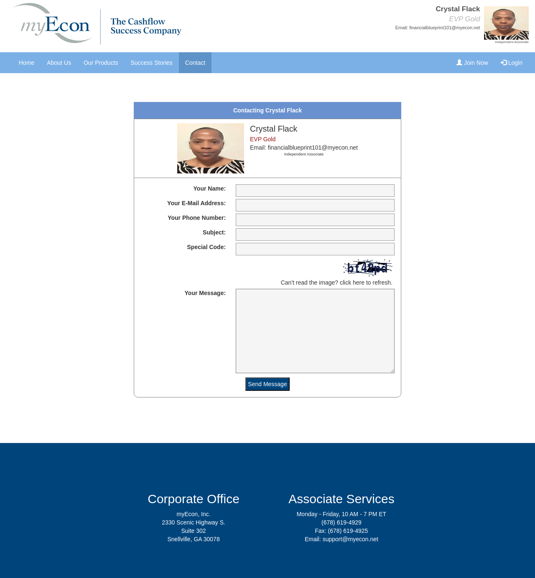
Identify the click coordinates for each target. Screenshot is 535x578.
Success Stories (151, 62)
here (358, 282)
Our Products (101, 62)
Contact (195, 62)
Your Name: (210, 188)
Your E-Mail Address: (196, 203)
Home (26, 62)
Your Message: (205, 293)
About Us (59, 62)
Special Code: (206, 247)
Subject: (214, 232)
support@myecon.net (350, 539)
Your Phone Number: (197, 217)
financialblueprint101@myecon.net (444, 27)
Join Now (472, 62)
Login (511, 62)
